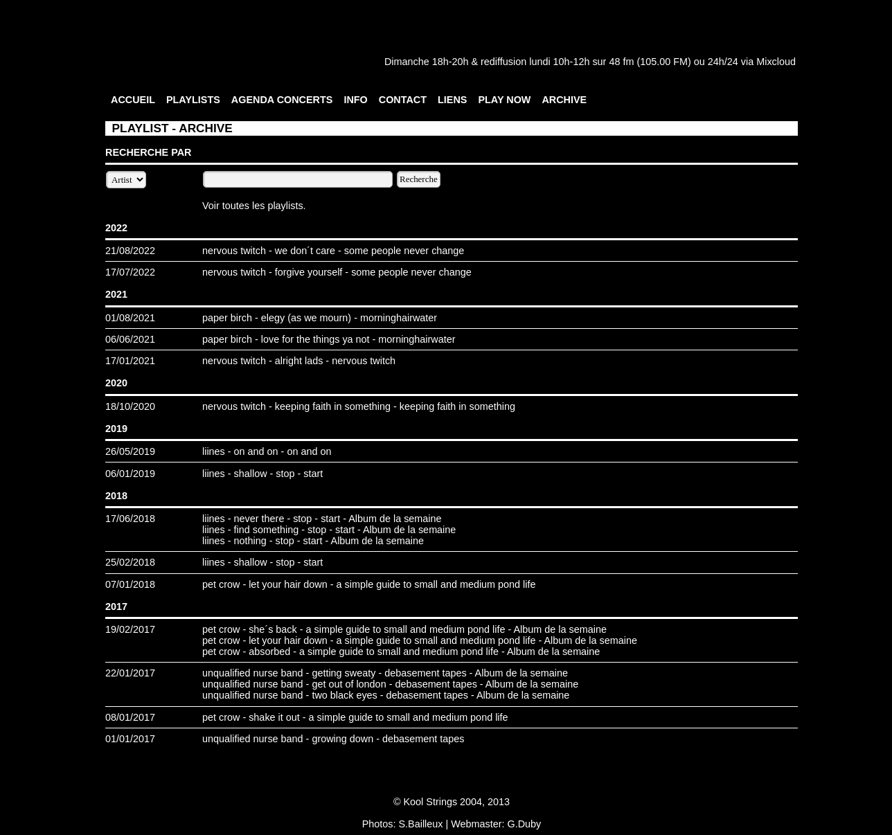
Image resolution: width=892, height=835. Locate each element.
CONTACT (403, 99)
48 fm (621, 61)
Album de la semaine (394, 518)
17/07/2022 (130, 272)
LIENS (452, 99)
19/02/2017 (130, 629)
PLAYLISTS (193, 99)
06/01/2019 (130, 473)
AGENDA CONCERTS (282, 99)
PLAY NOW (504, 99)
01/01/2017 (130, 738)
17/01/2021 (130, 360)
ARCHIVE (564, 99)
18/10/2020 (130, 406)
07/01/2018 (130, 584)
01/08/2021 (130, 317)
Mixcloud (776, 61)
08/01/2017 (130, 717)
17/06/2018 (130, 518)
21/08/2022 (130, 250)
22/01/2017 (130, 673)
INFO (355, 99)
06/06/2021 (130, 339)
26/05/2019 (130, 451)
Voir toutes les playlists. (254, 205)
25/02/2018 (130, 562)
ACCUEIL (133, 99)
